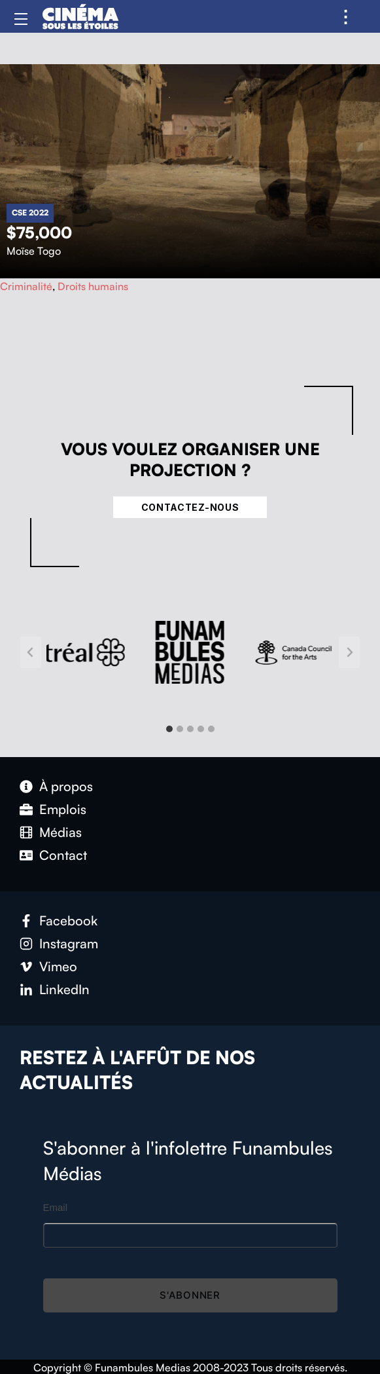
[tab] (169, 729)
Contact (63, 855)
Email (55, 1207)
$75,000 (39, 232)
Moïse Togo (34, 250)
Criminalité (26, 286)
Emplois (62, 809)
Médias (60, 832)
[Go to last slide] (30, 652)
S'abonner (190, 1295)
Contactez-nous (190, 507)
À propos (66, 786)
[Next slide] (349, 652)
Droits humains (93, 286)
